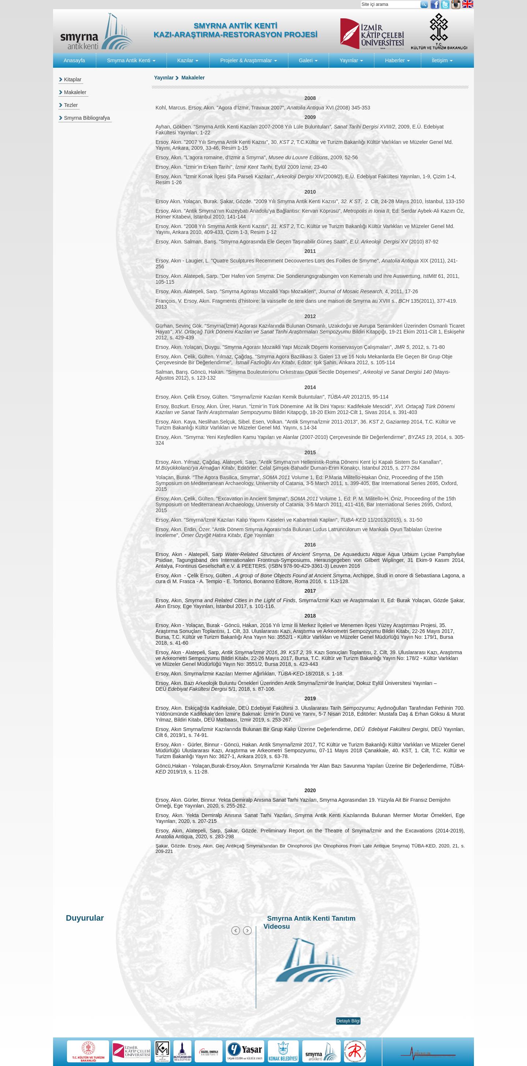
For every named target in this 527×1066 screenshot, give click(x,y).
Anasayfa (74, 60)
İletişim (442, 60)
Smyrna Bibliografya (87, 118)
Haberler (397, 60)
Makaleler (75, 92)
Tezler (71, 105)
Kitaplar (72, 79)
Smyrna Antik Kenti (131, 60)
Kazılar (187, 60)
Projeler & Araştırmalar (248, 60)
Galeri (308, 60)
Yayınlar (351, 60)
